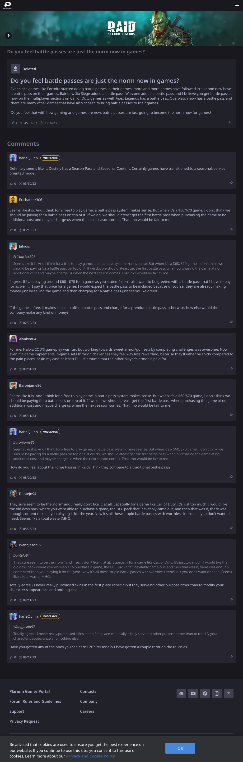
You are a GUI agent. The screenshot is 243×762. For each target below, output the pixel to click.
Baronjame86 (30, 385)
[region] (121, 749)
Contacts (88, 691)
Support (16, 711)
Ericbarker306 (30, 199)
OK (180, 748)
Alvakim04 (27, 339)
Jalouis (24, 246)
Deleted (29, 69)
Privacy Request (24, 721)
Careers (87, 711)
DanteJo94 (27, 493)
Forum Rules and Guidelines (35, 701)
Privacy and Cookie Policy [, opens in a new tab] (90, 756)
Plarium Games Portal (29, 691)
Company (89, 701)
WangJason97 (30, 545)
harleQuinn (28, 158)
